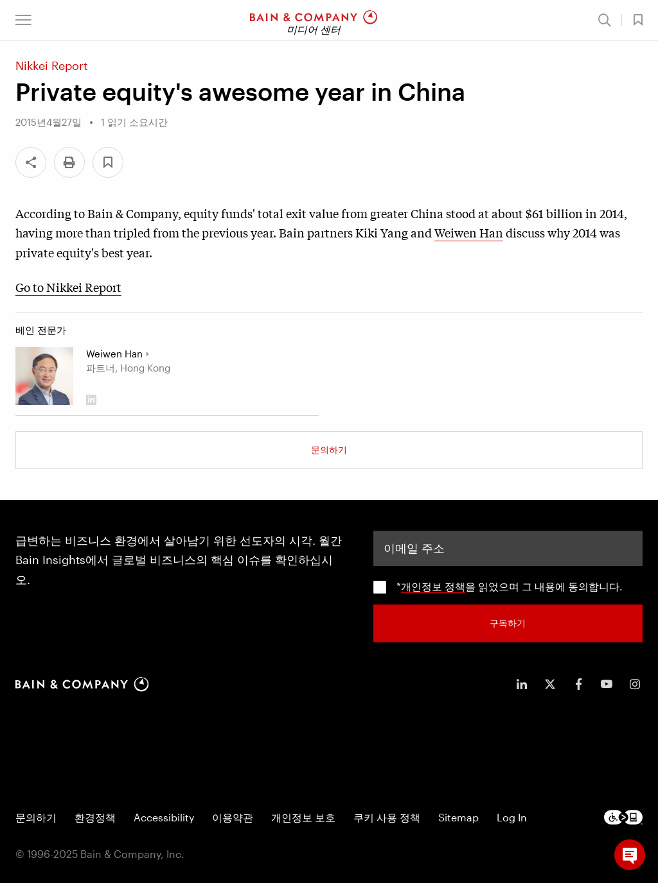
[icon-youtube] (606, 684)
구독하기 (508, 622)
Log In (512, 817)
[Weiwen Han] (44, 376)
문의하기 (329, 449)
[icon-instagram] (635, 684)
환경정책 (95, 817)
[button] (23, 20)
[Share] (30, 162)
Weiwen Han (468, 232)
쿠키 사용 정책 (386, 817)
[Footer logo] (623, 817)
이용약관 (232, 817)
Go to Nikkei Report (68, 287)
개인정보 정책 (433, 586)
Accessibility (164, 817)
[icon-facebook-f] (578, 684)
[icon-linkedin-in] (521, 684)
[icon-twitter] (550, 684)
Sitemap (458, 817)
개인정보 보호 (303, 817)
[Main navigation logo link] (313, 20)
